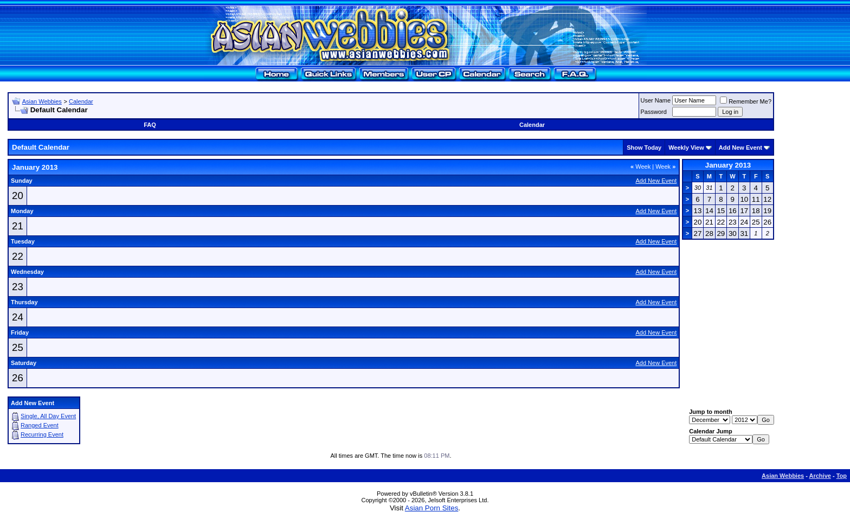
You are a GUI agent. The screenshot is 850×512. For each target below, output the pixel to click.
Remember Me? (745, 101)
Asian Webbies (42, 101)
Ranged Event (40, 425)
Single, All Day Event (48, 416)
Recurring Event (42, 434)
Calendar (81, 101)
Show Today (644, 147)
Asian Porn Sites (432, 508)
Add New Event (740, 147)
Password (654, 111)
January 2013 (728, 165)
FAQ (150, 124)
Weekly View (686, 147)
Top (841, 475)
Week (640, 166)
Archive (820, 475)
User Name (656, 100)
